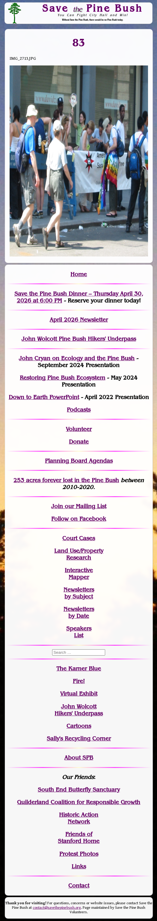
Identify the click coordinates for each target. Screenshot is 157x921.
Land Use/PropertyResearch (78, 554)
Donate (79, 441)
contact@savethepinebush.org (57, 907)
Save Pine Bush (92, 8)
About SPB (78, 757)
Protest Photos (78, 853)
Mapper (79, 577)
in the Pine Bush (84, 480)
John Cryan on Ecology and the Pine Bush (77, 358)
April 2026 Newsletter (79, 319)
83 (78, 42)
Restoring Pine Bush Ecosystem (62, 377)
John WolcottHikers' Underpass (79, 710)
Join (57, 506)
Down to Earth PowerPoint (44, 397)
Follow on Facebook (78, 518)
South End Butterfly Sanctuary (79, 789)
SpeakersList (78, 632)
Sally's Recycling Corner (79, 738)
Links (79, 866)
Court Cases (78, 538)
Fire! (79, 681)
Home (78, 274)
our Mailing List (84, 506)
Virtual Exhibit (78, 693)
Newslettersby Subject (79, 593)
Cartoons (79, 726)
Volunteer (79, 429)
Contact (78, 885)
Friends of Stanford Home (78, 837)
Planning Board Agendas (79, 460)
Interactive (79, 570)
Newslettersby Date (79, 612)
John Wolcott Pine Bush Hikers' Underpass (79, 338)
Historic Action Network (78, 818)
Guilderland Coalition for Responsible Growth (78, 802)
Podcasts (78, 409)
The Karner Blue (78, 668)
